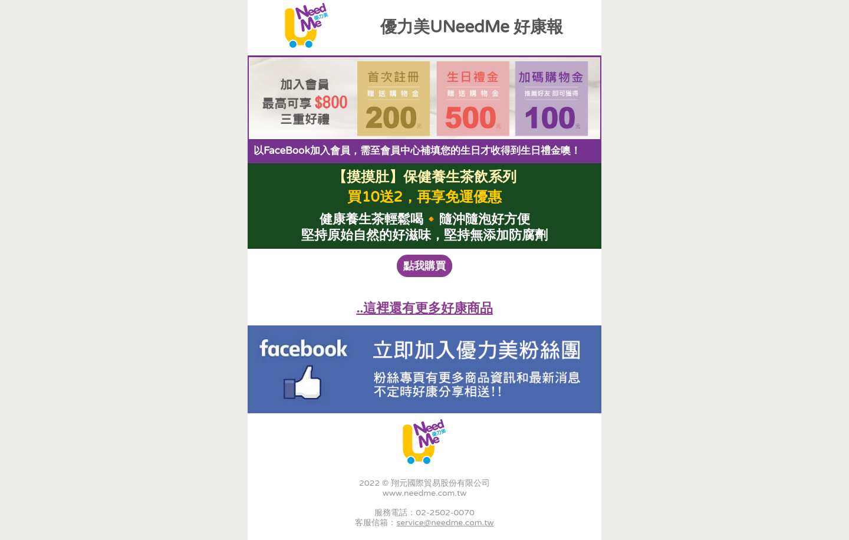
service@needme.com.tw (444, 523)
